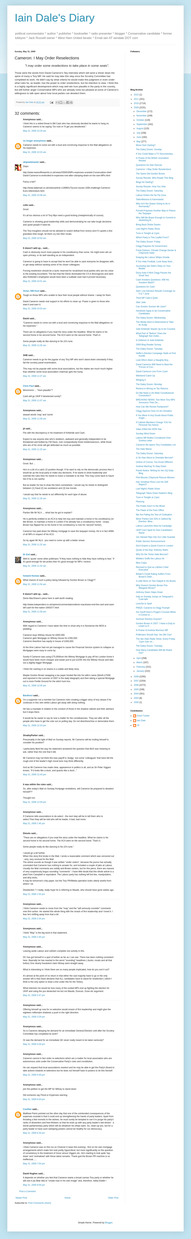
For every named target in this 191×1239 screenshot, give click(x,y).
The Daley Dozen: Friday (148, 241)
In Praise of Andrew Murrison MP (152, 630)
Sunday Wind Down (145, 433)
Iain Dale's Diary (55, 18)
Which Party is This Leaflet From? (152, 237)
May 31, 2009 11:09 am (34, 418)
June (139, 137)
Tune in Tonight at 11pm (147, 233)
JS (138, 725)
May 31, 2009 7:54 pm (34, 1163)
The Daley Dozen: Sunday (149, 149)
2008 (136, 676)
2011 (136, 99)
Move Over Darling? (146, 145)
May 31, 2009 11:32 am (34, 544)
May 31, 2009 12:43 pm (34, 774)
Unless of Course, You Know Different (154, 462)
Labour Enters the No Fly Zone (151, 195)
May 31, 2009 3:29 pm (34, 1016)
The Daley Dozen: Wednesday (151, 318)
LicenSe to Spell (144, 603)
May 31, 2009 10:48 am (34, 195)
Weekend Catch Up (145, 375)
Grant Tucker (143, 715)
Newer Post (21, 1198)
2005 (136, 689)
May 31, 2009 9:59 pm (34, 1185)
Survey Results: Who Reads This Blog (154, 178)
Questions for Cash (145, 286)
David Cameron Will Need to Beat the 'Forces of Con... (154, 365)
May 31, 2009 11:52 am (34, 566)
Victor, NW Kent (31, 291)
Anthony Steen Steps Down (149, 592)
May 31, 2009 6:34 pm (34, 1133)
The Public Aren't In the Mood (150, 506)
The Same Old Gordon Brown (150, 173)
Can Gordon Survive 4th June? (151, 306)
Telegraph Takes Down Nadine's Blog (154, 493)
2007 (136, 681)
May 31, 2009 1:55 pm (34, 894)
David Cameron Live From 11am (152, 371)
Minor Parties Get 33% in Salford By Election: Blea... (153, 520)
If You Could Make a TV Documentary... (155, 154)
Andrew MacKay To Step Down (151, 466)
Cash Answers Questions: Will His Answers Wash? (152, 281)
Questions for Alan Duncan (149, 165)
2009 (136, 107)
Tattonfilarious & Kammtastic (150, 199)
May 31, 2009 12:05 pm (34, 685)
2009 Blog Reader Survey (148, 344)
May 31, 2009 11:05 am (34, 345)
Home (68, 1198)
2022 (136, 94)
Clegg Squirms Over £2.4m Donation (154, 411)
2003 (136, 698)
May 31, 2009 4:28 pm (34, 1044)
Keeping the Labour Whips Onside (153, 257)
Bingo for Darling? (145, 182)
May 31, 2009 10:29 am (34, 131)
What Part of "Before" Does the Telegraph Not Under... (151, 334)
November (141, 115)
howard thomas (31, 576)
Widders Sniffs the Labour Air (150, 558)
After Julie (141, 302)
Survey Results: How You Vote (151, 186)
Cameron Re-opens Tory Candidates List (156, 445)
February (141, 667)
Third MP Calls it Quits (147, 298)
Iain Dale (141, 720)
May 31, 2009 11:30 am (34, 498)
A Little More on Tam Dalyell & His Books (156, 581)
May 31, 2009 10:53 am (34, 308)
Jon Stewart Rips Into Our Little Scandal (155, 537)
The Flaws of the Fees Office (150, 510)
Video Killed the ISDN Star (149, 429)
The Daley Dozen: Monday (149, 384)
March (139, 662)
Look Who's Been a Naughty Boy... (153, 360)
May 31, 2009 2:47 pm (34, 995)
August (140, 128)
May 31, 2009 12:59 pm (34, 802)
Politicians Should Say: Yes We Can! (154, 634)
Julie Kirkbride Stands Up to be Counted (155, 329)
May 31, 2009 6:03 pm (34, 1099)
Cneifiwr (27, 1109)
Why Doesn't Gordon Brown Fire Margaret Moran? (151, 586)
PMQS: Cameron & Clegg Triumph (153, 608)
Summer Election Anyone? (149, 619)
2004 (136, 693)
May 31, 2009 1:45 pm (34, 823)
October (140, 120)
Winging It (141, 380)
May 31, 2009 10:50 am (34, 238)
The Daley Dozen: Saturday (149, 190)
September (142, 124)
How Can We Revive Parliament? (152, 406)
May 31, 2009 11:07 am (34, 376)
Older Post (113, 1198)
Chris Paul (28, 386)
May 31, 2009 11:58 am (34, 611)
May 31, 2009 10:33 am (34, 152)
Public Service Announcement (150, 541)
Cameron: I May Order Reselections (153, 169)
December (141, 111)
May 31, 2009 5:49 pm (34, 1075)
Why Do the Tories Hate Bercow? (152, 554)
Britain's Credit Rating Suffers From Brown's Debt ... (153, 575)
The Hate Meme (144, 449)
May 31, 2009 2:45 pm (34, 937)
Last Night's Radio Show (148, 229)
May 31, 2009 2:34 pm (34, 918)
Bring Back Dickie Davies (148, 224)
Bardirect (28, 695)
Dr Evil (26, 554)
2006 (136, 685)
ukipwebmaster (31, 162)
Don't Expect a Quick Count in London (154, 545)
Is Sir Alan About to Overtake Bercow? (154, 457)
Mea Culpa (141, 563)
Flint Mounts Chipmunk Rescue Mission (155, 477)
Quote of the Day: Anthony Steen (152, 550)
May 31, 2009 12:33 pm (34, 725)
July (138, 133)
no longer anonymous (34, 141)
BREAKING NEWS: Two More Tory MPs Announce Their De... (155, 401)
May (138, 141)
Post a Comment (27, 1191)
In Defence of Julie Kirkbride (149, 340)
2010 (136, 103)
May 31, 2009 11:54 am (34, 584)
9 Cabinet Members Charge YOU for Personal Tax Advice (154, 423)
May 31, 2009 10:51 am (34, 281)
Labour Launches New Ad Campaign (154, 526)
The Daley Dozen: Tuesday (149, 349)
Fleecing (140, 501)
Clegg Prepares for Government (151, 246)
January (140, 671)
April (138, 658)
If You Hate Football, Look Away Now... (155, 261)
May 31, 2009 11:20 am (34, 449)
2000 (136, 702)
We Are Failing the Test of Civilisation (154, 514)
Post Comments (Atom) (39, 1203)
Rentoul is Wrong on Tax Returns (152, 388)
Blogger (108, 1222)
